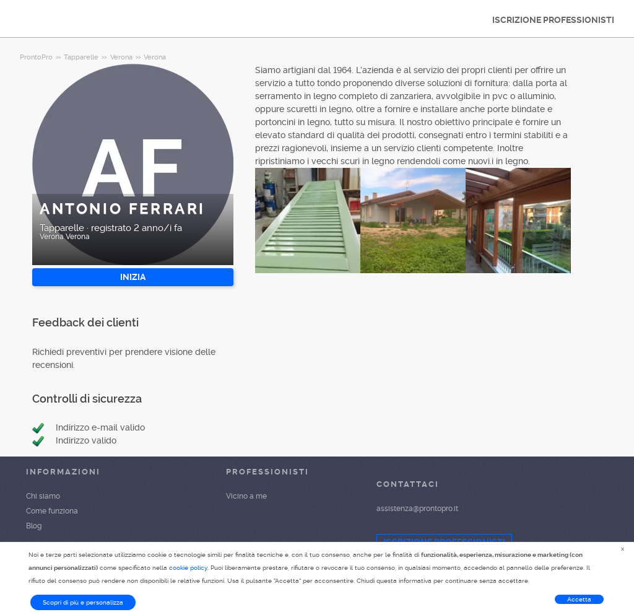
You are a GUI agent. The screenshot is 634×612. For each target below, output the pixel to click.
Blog (33, 526)
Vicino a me (246, 496)
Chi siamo (43, 496)
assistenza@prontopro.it (417, 508)
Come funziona (52, 511)
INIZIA (132, 277)
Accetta (579, 599)
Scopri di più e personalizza (83, 602)
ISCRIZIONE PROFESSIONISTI (553, 20)
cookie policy (188, 567)
